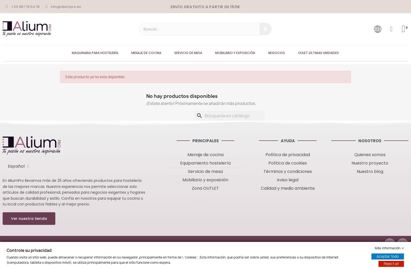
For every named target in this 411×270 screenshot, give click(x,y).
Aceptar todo (388, 256)
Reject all (391, 263)
